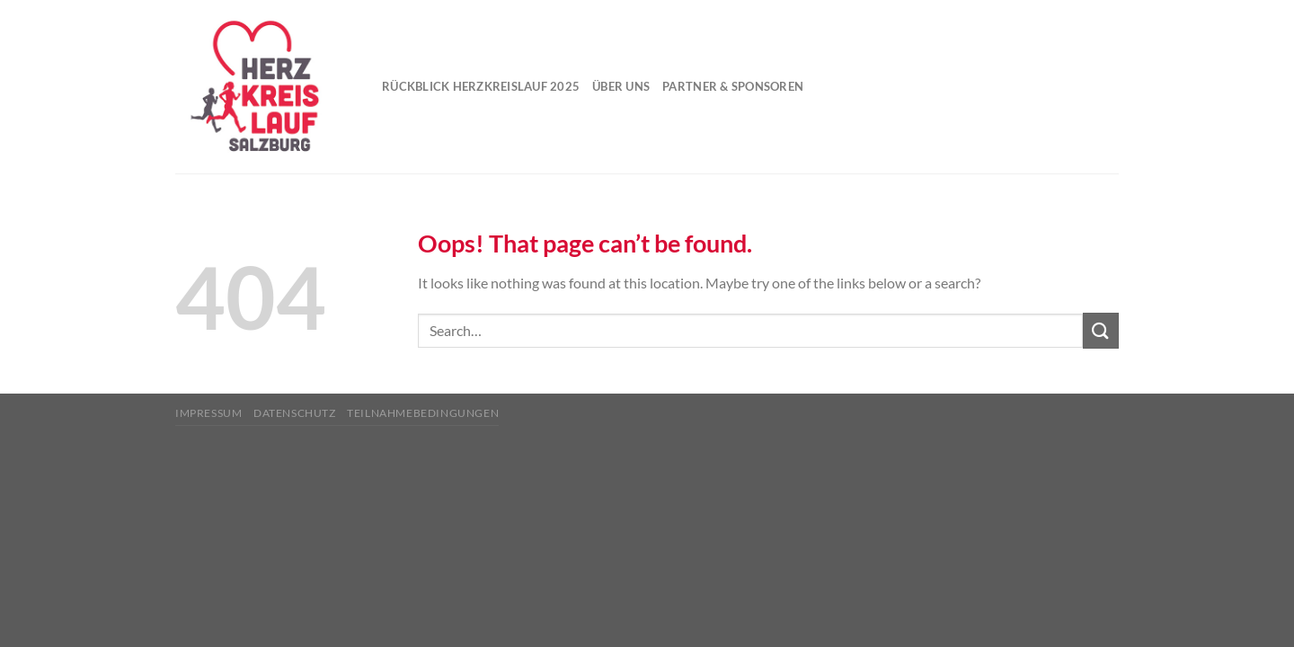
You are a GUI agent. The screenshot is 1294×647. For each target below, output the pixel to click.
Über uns (621, 86)
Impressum (209, 413)
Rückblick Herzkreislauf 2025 (481, 86)
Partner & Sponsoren (732, 86)
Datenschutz (294, 413)
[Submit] (1101, 330)
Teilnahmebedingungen (423, 413)
